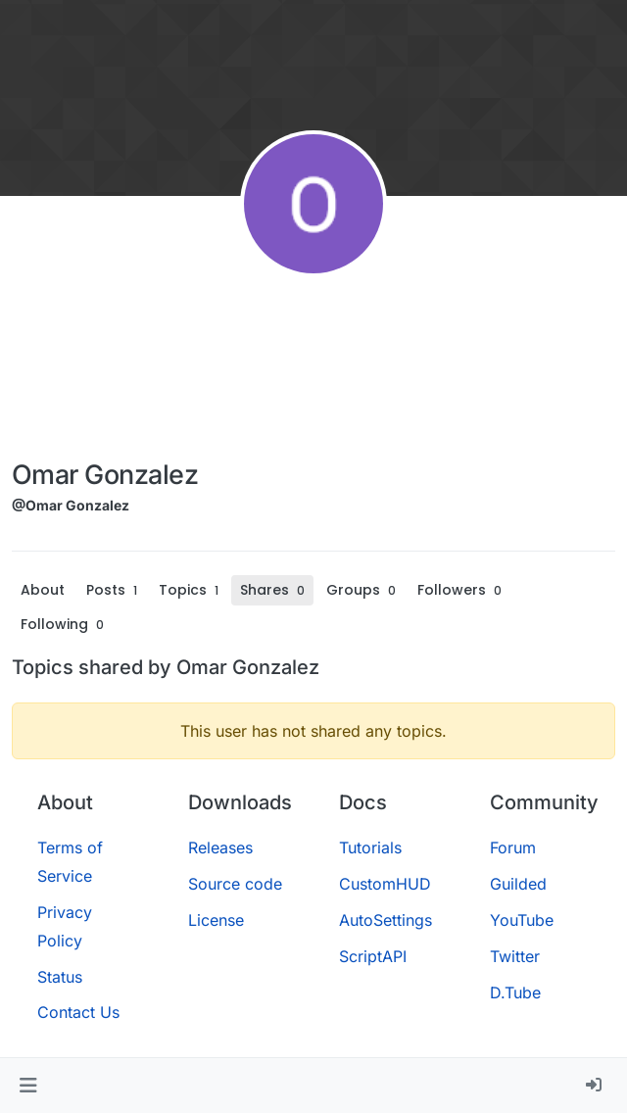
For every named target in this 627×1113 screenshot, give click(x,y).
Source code (235, 884)
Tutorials (370, 847)
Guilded (518, 884)
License (216, 920)
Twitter (515, 956)
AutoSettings (385, 920)
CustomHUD (385, 884)
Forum (513, 847)
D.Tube (515, 992)
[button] (28, 1085)
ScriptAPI (373, 956)
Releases (220, 847)
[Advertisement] (105, 372)
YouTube (522, 920)
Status (59, 977)
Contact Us (78, 1012)
